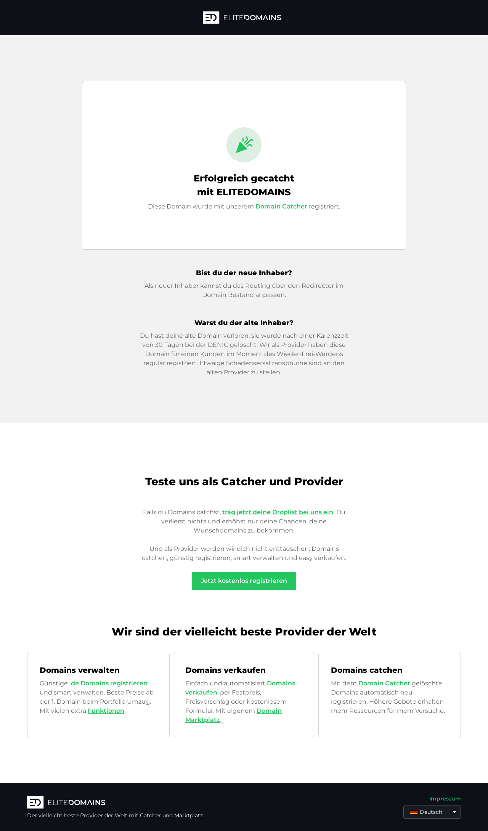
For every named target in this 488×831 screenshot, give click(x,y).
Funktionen (106, 710)
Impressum (445, 798)
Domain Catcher (281, 206)
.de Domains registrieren (108, 683)
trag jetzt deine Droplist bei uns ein (277, 512)
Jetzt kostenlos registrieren (244, 580)
